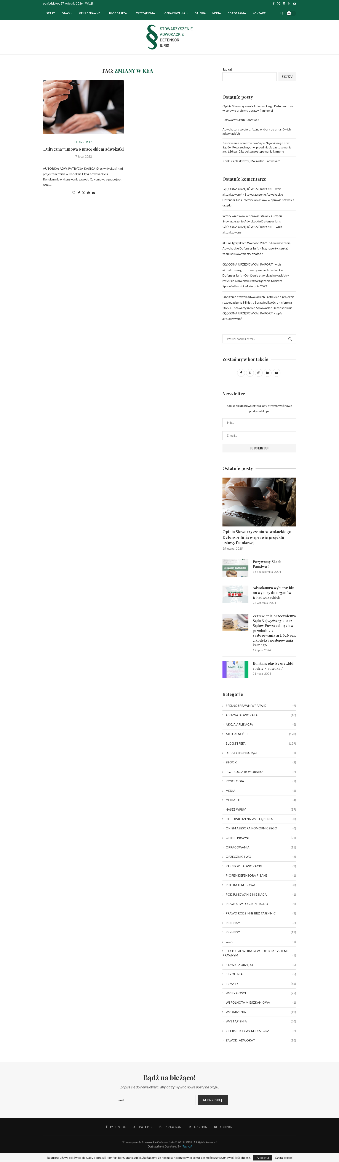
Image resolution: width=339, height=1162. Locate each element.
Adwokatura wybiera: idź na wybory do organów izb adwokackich (273, 593)
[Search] (281, 13)
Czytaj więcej (284, 1157)
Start (50, 13)
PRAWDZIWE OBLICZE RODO (261, 904)
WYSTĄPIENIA (145, 13)
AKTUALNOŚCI (261, 734)
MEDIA (261, 791)
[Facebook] (273, 3)
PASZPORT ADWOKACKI (261, 866)
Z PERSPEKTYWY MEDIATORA (261, 1031)
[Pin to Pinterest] (88, 193)
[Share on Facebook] (79, 193)
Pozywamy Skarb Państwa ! (240, 120)
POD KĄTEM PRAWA (261, 885)
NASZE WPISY (261, 809)
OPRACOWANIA (174, 13)
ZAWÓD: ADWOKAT (261, 1040)
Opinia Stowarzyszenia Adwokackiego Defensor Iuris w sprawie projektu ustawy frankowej (256, 537)
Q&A (261, 942)
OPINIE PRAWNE (89, 13)
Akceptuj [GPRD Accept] (263, 1157)
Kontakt (259, 13)
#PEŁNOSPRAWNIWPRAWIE (261, 705)
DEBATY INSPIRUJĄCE (261, 753)
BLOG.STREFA (261, 743)
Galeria (200, 13)
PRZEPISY (261, 923)
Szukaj (227, 69)
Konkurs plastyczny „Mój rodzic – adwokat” (251, 161)
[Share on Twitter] (83, 193)
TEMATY (261, 984)
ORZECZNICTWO (261, 857)
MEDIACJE (261, 800)
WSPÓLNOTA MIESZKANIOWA (261, 1002)
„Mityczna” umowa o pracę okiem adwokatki (83, 149)
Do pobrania (236, 13)
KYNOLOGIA (261, 781)
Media (216, 13)
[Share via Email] (93, 193)
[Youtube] (294, 3)
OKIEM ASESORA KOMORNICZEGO (261, 828)
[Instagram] (284, 3)
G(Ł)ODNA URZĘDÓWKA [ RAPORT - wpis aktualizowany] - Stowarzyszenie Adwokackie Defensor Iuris (252, 194)
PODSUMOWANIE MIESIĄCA (261, 894)
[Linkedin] (289, 3)
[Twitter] (278, 3)
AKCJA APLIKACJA (261, 724)
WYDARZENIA (261, 1012)
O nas (66, 13)
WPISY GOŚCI (261, 993)
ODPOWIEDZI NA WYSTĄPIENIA (261, 819)
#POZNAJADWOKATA (261, 715)
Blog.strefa (118, 13)
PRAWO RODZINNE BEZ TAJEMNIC (261, 913)
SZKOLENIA (261, 974)
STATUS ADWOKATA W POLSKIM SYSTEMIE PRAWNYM (259, 953)
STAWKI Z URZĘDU (261, 965)
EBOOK (261, 762)
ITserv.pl (187, 1146)
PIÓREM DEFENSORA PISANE (261, 875)
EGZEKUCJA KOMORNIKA (261, 772)
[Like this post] (73, 193)
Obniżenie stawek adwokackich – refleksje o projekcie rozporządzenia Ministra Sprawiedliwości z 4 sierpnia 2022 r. (255, 281)
